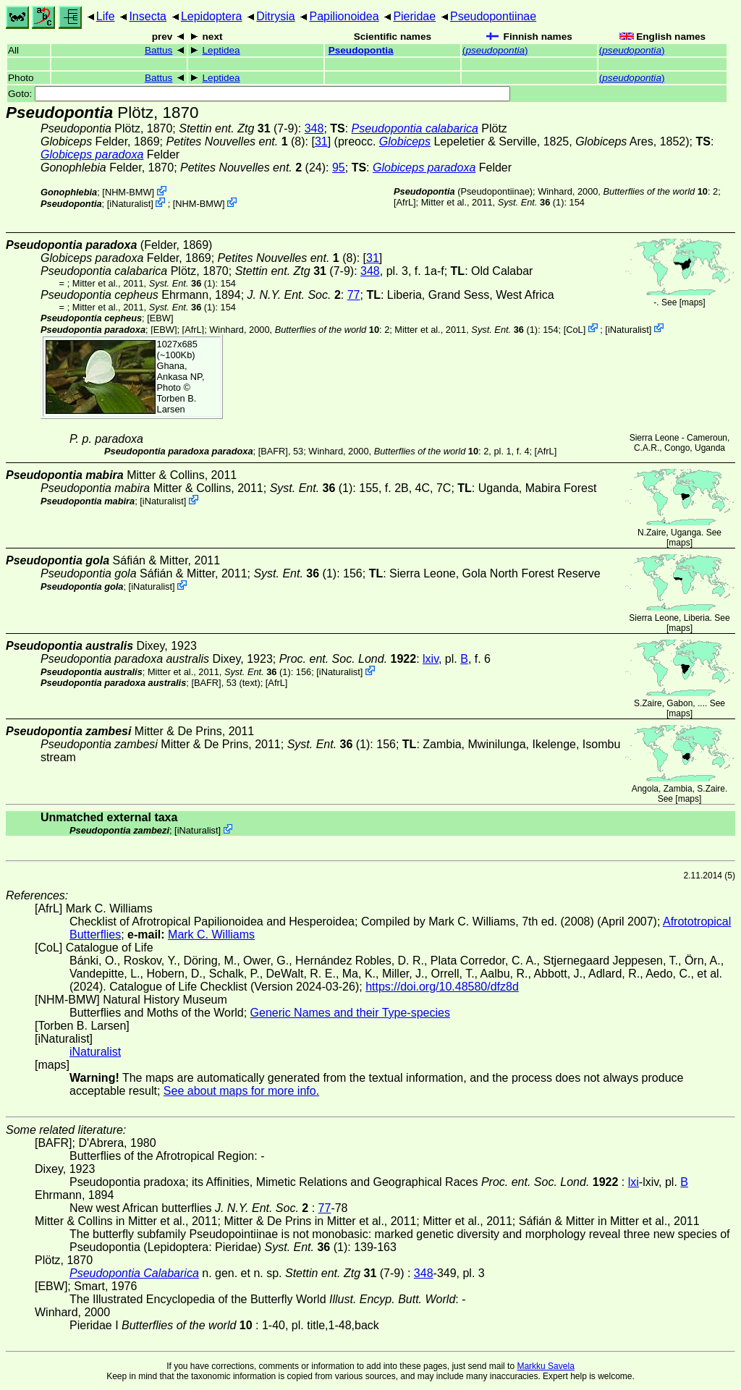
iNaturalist (130, 203)
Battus (159, 50)
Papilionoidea (343, 16)
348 (314, 128)
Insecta (147, 16)
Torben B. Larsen (177, 404)
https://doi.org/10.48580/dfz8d (442, 986)
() (495, 50)
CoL (574, 328)
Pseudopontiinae (493, 16)
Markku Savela (545, 1366)
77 (353, 295)
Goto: (259, 93)
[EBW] (160, 318)
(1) (531, 202)
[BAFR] (273, 451)
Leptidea (221, 50)
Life (105, 16)
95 (338, 167)
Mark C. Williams (211, 934)
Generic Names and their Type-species (350, 1013)
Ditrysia (275, 16)
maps (692, 302)
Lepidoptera (211, 16)
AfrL (405, 202)
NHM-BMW (128, 192)
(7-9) (238, 128)
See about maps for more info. (241, 1091)
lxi (633, 1182)
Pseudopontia (361, 50)
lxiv (431, 659)
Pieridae (414, 16)
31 (321, 141)
